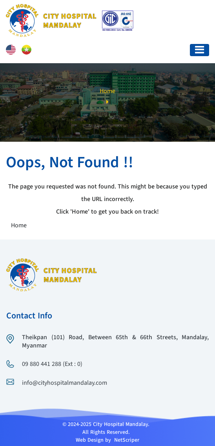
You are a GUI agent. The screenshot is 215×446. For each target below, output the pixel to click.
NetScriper (126, 440)
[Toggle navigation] (199, 50)
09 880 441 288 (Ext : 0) (52, 364)
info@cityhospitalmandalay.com (64, 383)
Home (107, 91)
